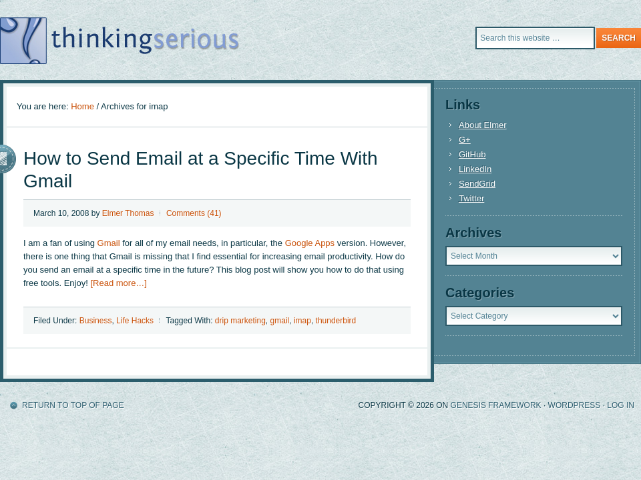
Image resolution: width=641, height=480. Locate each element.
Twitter (471, 198)
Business (95, 320)
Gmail (108, 243)
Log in (620, 405)
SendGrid (477, 184)
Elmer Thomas (128, 213)
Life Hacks (135, 320)
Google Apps (310, 243)
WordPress (574, 405)
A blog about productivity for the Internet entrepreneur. (177, 40)
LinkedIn (475, 169)
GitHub (472, 154)
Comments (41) (194, 213)
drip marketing (240, 320)
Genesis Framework (496, 405)
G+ (465, 140)
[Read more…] (118, 283)
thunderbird (336, 320)
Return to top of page (73, 405)
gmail (280, 320)
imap (302, 320)
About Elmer (483, 125)
